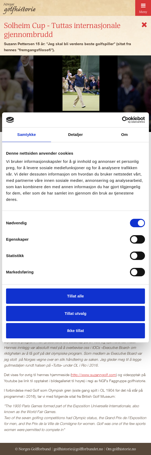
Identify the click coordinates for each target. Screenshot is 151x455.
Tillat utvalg (75, 313)
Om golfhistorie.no (121, 449)
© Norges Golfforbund (33, 449)
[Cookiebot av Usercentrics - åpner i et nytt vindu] (122, 119)
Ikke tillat (75, 330)
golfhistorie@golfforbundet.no (78, 449)
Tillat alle (75, 296)
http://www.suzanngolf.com (93, 374)
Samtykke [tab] (26, 134)
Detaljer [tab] (75, 134)
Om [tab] (124, 134)
